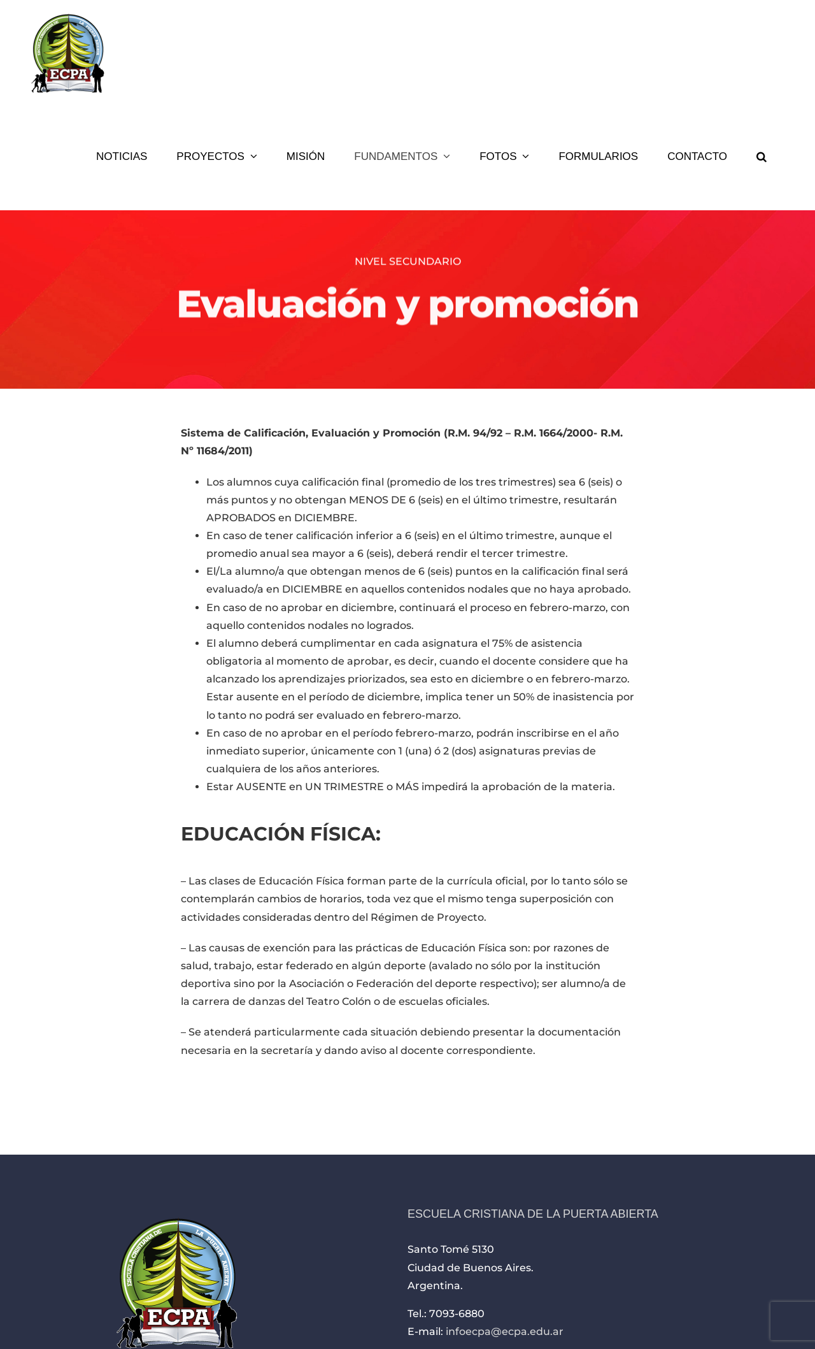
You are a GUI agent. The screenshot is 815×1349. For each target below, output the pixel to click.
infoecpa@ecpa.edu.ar (504, 1331)
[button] (761, 156)
